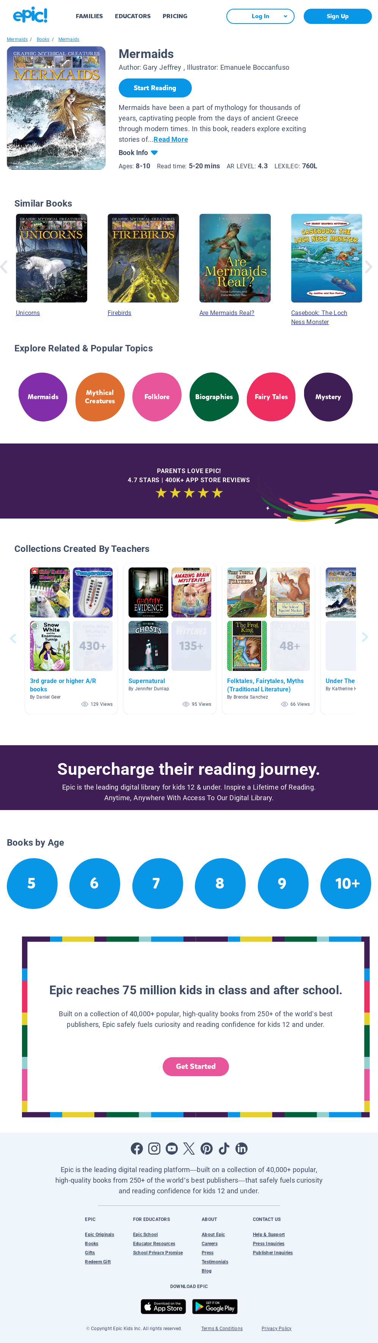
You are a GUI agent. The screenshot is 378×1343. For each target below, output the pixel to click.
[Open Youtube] (172, 1148)
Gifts (90, 1252)
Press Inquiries (269, 1243)
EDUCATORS (133, 16)
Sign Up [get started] (337, 16)
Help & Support (269, 1234)
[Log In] (260, 16)
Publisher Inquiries (273, 1252)
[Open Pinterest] (207, 1148)
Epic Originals (99, 1234)
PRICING (175, 16)
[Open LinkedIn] (241, 1148)
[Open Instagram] (154, 1148)
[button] (71, 639)
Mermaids (17, 39)
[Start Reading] (155, 87)
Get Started (196, 1066)
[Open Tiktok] (224, 1148)
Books (43, 39)
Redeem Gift (98, 1262)
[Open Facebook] (137, 1148)
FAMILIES (89, 16)
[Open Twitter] (189, 1148)
